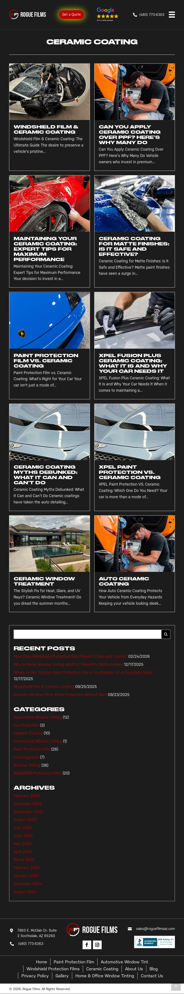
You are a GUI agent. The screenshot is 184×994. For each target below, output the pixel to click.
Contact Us (152, 975)
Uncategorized (26, 757)
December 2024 (28, 883)
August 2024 (25, 891)
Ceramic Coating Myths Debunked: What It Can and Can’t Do (45, 474)
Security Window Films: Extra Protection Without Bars (60, 694)
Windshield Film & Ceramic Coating (46, 129)
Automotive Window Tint (124, 961)
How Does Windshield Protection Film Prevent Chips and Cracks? (70, 656)
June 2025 (23, 835)
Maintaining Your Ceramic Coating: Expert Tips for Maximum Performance (45, 249)
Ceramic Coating (28, 733)
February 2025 (27, 867)
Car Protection (26, 725)
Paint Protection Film (32, 749)
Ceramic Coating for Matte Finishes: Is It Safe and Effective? (134, 246)
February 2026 (27, 795)
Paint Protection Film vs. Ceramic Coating (46, 361)
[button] (108, 15)
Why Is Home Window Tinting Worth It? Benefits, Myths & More (68, 664)
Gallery (62, 975)
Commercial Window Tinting (38, 741)
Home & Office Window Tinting (104, 975)
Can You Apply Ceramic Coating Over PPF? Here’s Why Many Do (130, 134)
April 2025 (23, 851)
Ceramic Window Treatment (44, 581)
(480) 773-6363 (151, 15)
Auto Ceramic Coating (124, 581)
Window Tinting (27, 765)
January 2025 (26, 875)
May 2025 (22, 843)
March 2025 (24, 859)
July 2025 (23, 827)
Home (41, 961)
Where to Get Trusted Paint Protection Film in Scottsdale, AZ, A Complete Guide (83, 672)
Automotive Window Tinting (38, 717)
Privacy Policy (35, 975)
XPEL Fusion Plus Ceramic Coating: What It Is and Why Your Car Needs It (133, 363)
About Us (134, 968)
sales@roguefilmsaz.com (155, 929)
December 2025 (28, 803)
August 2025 (25, 819)
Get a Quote (71, 14)
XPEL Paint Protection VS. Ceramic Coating (130, 472)
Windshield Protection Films (38, 773)
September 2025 (29, 811)
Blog (154, 968)
